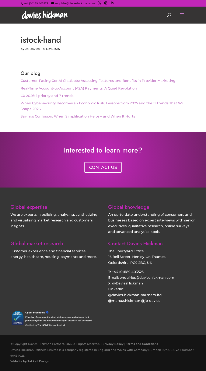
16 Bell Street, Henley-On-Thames (136, 257)
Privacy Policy (112, 344)
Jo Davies (32, 49)
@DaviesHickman (127, 283)
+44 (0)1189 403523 (128, 272)
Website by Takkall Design (29, 361)
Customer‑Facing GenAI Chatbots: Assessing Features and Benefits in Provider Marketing (98, 81)
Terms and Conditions (142, 344)
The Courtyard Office (126, 251)
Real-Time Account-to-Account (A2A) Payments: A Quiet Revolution (79, 88)
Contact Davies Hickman (135, 243)
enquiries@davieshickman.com (147, 278)
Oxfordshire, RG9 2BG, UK (130, 263)
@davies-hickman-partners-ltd (135, 295)
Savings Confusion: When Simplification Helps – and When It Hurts (78, 116)
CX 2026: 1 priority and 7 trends (47, 96)
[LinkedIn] (112, 3)
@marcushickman (124, 301)
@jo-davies (150, 301)
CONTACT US (103, 167)
